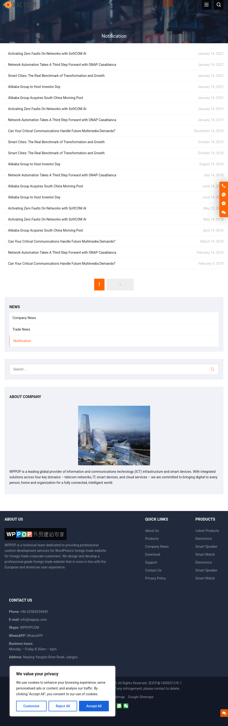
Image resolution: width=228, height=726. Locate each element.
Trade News (21, 329)
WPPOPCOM (29, 627)
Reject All (63, 706)
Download (152, 554)
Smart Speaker (206, 546)
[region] (62, 691)
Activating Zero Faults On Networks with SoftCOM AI (47, 53)
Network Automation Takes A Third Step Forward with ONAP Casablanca (62, 65)
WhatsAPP (35, 636)
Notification (22, 341)
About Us (152, 531)
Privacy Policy (155, 578)
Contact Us (153, 570)
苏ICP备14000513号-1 (165, 683)
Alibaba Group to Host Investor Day (34, 87)
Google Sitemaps (141, 697)
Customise (31, 706)
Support (151, 562)
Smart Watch (205, 554)
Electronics (203, 539)
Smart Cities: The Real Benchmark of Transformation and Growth (56, 76)
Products (152, 539)
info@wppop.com (33, 619)
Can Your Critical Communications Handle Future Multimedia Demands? (61, 131)
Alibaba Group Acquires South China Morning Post (45, 98)
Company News (24, 318)
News (14, 307)
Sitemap (118, 697)
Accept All (94, 706)
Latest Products (207, 531)
